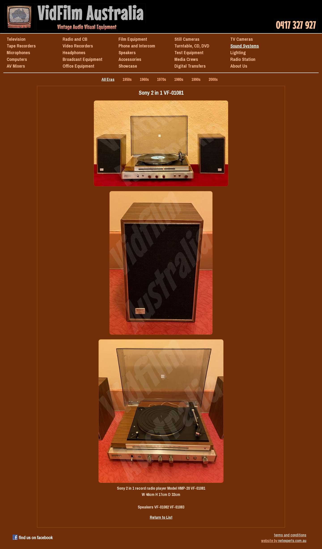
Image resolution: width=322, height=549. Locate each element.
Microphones (18, 52)
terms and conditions (290, 535)
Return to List (161, 517)
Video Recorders (78, 46)
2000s (213, 79)
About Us (238, 66)
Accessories (130, 59)
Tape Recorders (21, 46)
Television (16, 39)
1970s (161, 79)
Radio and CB (75, 39)
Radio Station (242, 59)
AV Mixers (16, 66)
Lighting (238, 52)
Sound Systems (244, 46)
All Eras (108, 79)
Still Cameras (186, 39)
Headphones (74, 52)
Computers (17, 59)
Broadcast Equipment (82, 59)
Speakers (127, 52)
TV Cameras (241, 39)
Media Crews (186, 59)
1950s (127, 79)
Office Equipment (78, 66)
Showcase (128, 66)
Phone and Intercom (137, 46)
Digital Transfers (190, 66)
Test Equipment (188, 52)
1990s (196, 79)
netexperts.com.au (292, 540)
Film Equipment (133, 39)
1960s (144, 79)
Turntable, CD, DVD (191, 46)
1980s (178, 79)
